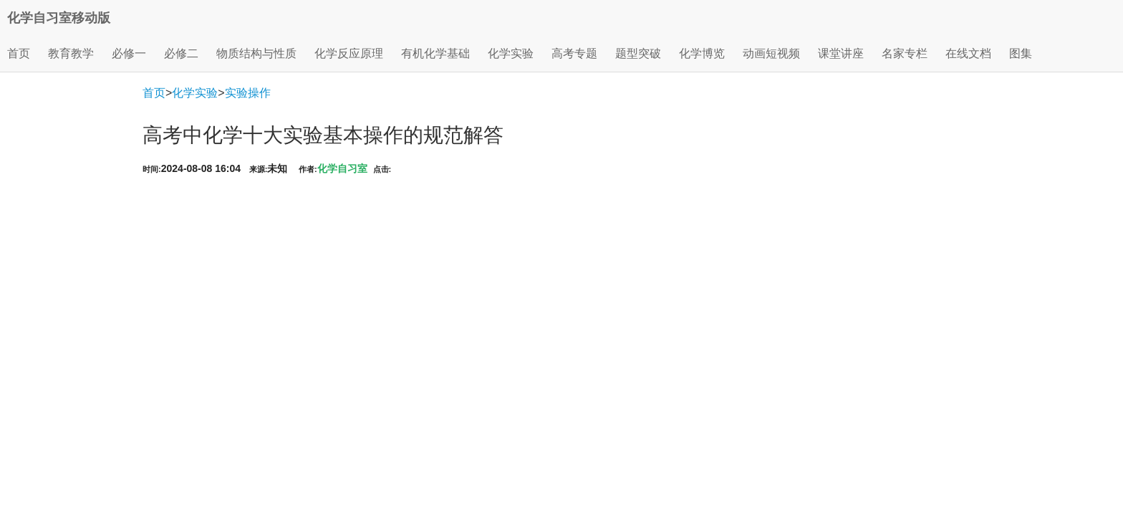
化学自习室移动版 (58, 18)
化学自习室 (342, 168)
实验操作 (248, 93)
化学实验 (195, 93)
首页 (18, 53)
